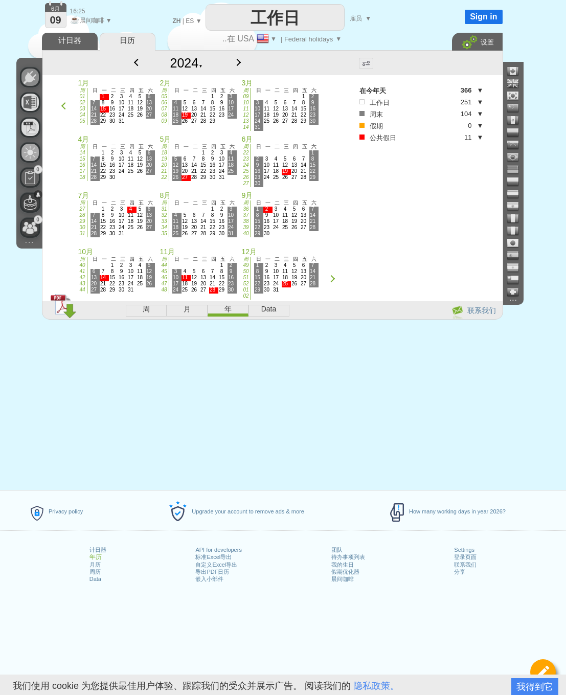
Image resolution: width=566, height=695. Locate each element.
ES (190, 21)
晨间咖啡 (342, 579)
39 (245, 227)
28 (82, 215)
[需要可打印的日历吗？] (30, 127)
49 (245, 265)
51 (245, 277)
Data (95, 579)
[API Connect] (30, 77)
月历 (95, 565)
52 (245, 283)
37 (245, 215)
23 (245, 159)
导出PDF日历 (212, 572)
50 (245, 271)
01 (82, 96)
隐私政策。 (376, 686)
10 (245, 102)
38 (245, 221)
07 (164, 108)
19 (164, 159)
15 (82, 159)
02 (82, 102)
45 (164, 271)
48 (164, 290)
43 (82, 283)
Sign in (483, 16)
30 (82, 227)
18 (82, 177)
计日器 (97, 550)
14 (245, 127)
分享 (459, 572)
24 (245, 165)
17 (82, 171)
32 (164, 215)
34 (164, 227)
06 (164, 102)
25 (245, 171)
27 (245, 183)
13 (245, 121)
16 (82, 165)
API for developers (218, 550)
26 (245, 177)
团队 (337, 550)
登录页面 (465, 557)
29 (82, 221)
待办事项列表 (348, 557)
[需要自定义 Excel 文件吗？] (30, 102)
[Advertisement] (272, 403)
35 (164, 233)
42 (82, 277)
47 (164, 283)
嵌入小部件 (209, 579)
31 (82, 233)
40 (245, 233)
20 (164, 165)
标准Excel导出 (213, 557)
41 (82, 271)
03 (82, 108)
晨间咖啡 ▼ (91, 20)
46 (164, 277)
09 (164, 121)
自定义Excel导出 (216, 565)
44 (82, 290)
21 (164, 171)
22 (164, 177)
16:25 (77, 11)
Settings (464, 550)
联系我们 (465, 565)
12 (245, 115)
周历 (95, 572)
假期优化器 (345, 572)
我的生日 (342, 565)
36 (245, 209)
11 (245, 108)
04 (82, 115)
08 (164, 115)
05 (82, 121)
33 (164, 221)
